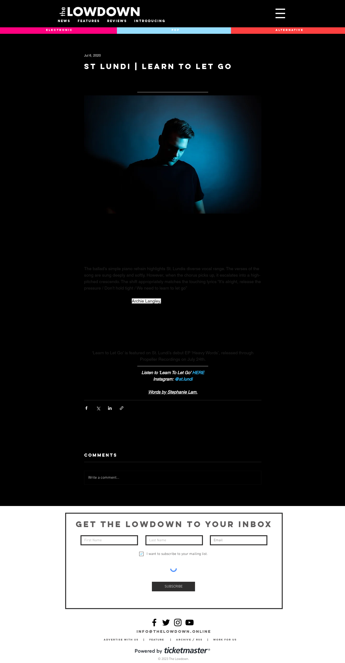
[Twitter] (166, 622)
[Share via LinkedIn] (110, 408)
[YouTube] (189, 622)
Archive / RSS (190, 639)
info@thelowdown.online (174, 631)
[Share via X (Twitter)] (98, 408)
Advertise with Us (121, 639)
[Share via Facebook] (86, 408)
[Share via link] (121, 408)
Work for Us (226, 639)
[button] (280, 13)
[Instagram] (178, 622)
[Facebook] (154, 622)
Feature (159, 639)
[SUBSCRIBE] (173, 586)
